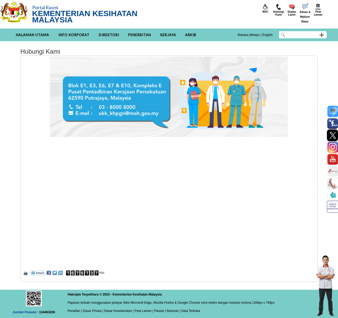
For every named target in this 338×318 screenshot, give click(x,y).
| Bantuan (171, 311)
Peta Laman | (144, 311)
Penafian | (75, 311)
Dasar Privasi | (92, 311)
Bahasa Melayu (249, 35)
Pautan (159, 311)
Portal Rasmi (45, 7)
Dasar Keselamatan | (118, 311)
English (267, 35)
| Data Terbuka (189, 311)
